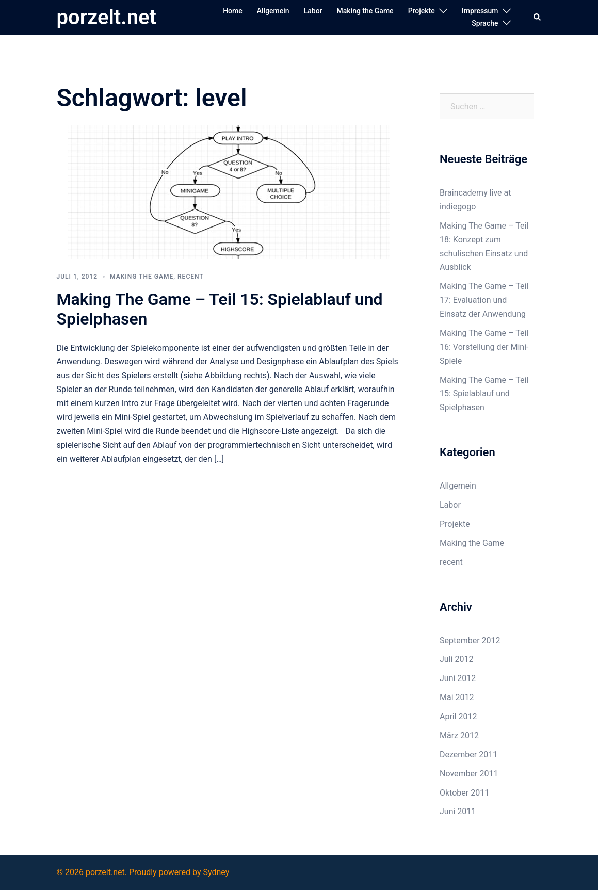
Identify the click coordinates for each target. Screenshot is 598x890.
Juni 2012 (458, 678)
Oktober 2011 (464, 793)
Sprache (485, 23)
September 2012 (470, 640)
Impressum (480, 11)
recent (190, 276)
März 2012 (459, 735)
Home (233, 11)
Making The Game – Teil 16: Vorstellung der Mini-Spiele (484, 347)
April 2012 (458, 716)
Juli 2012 (456, 659)
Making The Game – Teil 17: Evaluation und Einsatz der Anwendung (484, 300)
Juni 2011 (458, 811)
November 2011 (469, 774)
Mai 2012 (457, 697)
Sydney (216, 872)
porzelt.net (106, 17)
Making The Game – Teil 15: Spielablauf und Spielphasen (484, 394)
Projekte (421, 11)
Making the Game (365, 11)
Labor (313, 11)
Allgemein (273, 11)
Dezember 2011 (468, 754)
